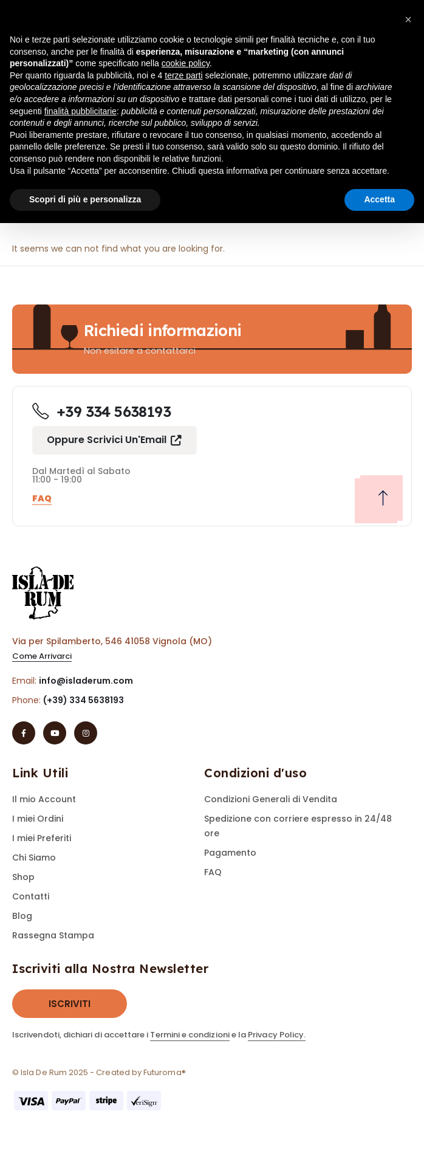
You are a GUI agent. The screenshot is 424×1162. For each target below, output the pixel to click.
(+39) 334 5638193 (83, 700)
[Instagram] (85, 732)
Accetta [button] (379, 199)
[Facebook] (23, 732)
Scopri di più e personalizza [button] (85, 199)
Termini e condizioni (189, 1034)
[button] (114, 440)
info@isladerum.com (86, 681)
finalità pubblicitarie (80, 111)
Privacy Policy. (277, 1034)
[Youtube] (54, 732)
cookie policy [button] (186, 63)
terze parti (183, 75)
